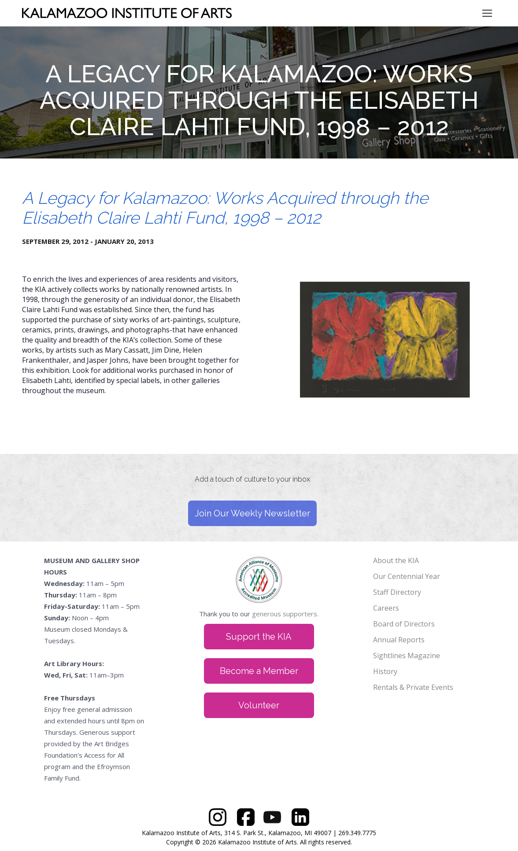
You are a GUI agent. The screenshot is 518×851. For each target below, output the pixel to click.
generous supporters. (285, 613)
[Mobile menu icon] (487, 13)
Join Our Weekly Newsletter (252, 513)
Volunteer (258, 705)
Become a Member (259, 671)
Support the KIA (259, 636)
